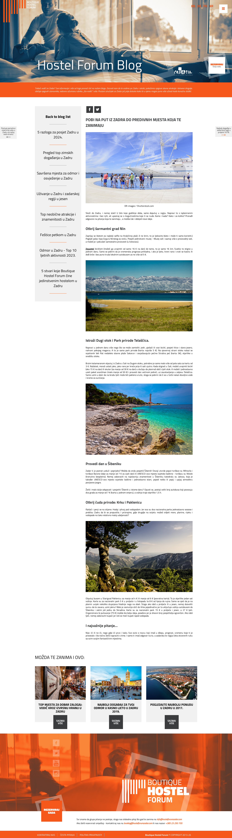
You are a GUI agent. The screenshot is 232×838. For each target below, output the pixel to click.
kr (211, 6)
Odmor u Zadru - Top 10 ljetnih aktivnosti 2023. (58, 253)
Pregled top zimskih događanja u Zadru (58, 155)
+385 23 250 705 (174, 823)
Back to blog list (58, 116)
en (193, 6)
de (199, 6)
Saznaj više (60, 722)
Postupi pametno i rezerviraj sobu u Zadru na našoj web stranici (8, 131)
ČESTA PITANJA (67, 835)
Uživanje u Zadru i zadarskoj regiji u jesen (58, 196)
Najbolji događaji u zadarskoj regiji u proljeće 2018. (224, 130)
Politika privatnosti (91, 835)
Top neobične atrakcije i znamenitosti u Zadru (58, 216)
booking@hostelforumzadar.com (138, 823)
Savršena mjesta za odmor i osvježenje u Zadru (58, 175)
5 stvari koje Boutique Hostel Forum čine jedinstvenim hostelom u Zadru (58, 278)
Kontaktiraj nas (46, 835)
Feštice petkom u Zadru (58, 234)
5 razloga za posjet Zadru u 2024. (58, 134)
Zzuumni (90, 248)
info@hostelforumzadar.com (169, 819)
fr (205, 6)
